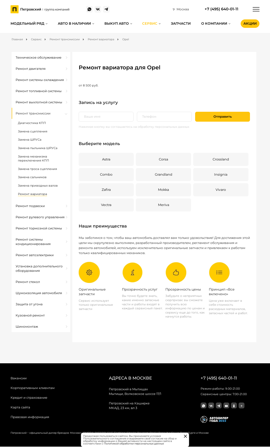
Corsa (163, 159)
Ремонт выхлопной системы (39, 102)
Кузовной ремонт (30, 315)
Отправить (222, 117)
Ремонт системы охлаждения (40, 80)
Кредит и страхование (29, 398)
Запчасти (181, 24)
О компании (214, 24)
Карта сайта (20, 407)
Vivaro (221, 190)
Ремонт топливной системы (39, 91)
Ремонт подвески (30, 206)
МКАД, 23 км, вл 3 (129, 405)
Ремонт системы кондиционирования (33, 241)
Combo (106, 174)
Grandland (163, 174)
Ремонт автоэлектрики (35, 255)
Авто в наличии (74, 24)
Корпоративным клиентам (33, 388)
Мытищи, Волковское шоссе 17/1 (135, 391)
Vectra (106, 205)
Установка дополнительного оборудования (39, 268)
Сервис (149, 24)
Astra (106, 159)
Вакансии (19, 378)
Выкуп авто (116, 24)
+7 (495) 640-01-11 (221, 9)
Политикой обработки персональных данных (134, 443)
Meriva (163, 205)
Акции (250, 24)
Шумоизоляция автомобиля (39, 293)
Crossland (220, 159)
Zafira (106, 190)
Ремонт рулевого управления (40, 217)
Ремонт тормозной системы (39, 228)
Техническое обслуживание (38, 57)
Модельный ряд (27, 24)
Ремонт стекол (28, 282)
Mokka (163, 190)
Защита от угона (29, 304)
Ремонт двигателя (31, 69)
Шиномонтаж (27, 326)
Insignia (220, 174)
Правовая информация (30, 417)
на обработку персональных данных (161, 127)
